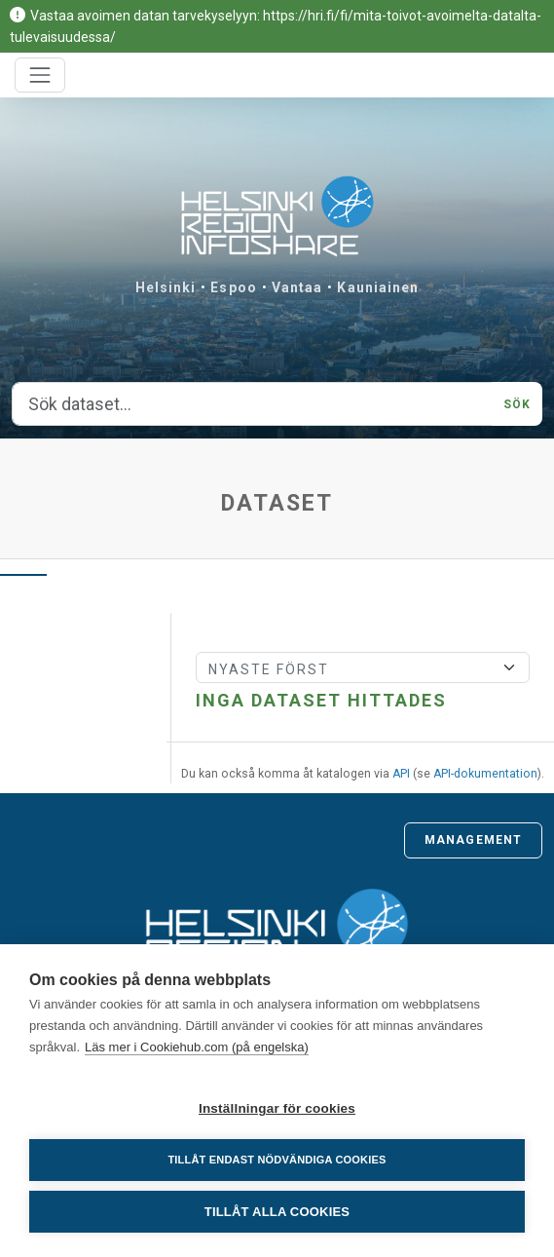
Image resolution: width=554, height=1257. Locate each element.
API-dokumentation (485, 774)
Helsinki (166, 287)
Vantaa (297, 287)
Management (473, 840)
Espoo (233, 287)
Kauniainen (378, 287)
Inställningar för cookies (277, 1108)
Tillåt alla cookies (277, 1211)
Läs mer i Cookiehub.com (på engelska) (197, 1047)
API (401, 774)
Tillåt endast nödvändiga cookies (276, 1159)
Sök (517, 404)
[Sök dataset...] (252, 404)
